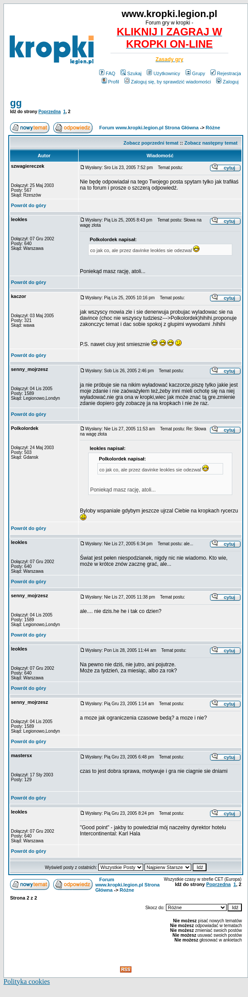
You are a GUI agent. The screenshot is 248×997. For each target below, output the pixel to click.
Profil (110, 81)
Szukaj (131, 73)
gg (16, 102)
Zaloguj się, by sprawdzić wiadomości (167, 81)
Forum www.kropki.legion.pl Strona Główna (149, 127)
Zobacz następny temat (211, 142)
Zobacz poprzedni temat (151, 142)
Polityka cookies (26, 981)
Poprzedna (49, 111)
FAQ (107, 73)
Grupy (195, 73)
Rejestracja (225, 73)
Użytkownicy (163, 73)
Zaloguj (227, 81)
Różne (213, 127)
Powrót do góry (28, 205)
